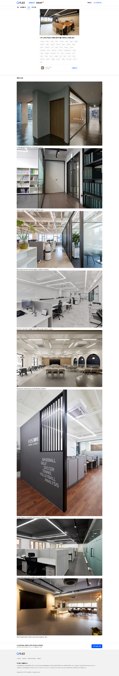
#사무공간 (67, 53)
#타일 (71, 47)
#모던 (56, 41)
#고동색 (68, 44)
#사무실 (42, 41)
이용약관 (24, 658)
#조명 (41, 53)
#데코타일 (42, 50)
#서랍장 (56, 56)
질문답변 (39, 2)
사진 (28, 7)
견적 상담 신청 (97, 646)
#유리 (74, 56)
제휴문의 (89, 2)
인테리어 (32, 3)
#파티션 (42, 59)
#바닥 (61, 47)
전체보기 (74, 68)
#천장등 (47, 53)
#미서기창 (69, 59)
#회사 (47, 41)
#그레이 (62, 41)
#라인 (62, 53)
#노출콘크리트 (67, 50)
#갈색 (63, 44)
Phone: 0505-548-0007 (56, 665)
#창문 (63, 59)
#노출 (74, 50)
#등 (58, 53)
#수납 (51, 56)
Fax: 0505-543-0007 (66, 665)
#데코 (48, 50)
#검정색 (52, 44)
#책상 (46, 56)
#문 (60, 56)
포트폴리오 (23, 7)
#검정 (47, 44)
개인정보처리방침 (31, 658)
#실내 (73, 44)
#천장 (41, 47)
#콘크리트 (54, 50)
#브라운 (58, 44)
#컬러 (71, 41)
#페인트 (66, 47)
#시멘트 (60, 50)
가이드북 (33, 7)
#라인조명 (53, 53)
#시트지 (58, 59)
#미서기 (75, 59)
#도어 (69, 56)
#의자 (41, 56)
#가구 (73, 53)
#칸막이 (48, 59)
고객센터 (19, 658)
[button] (100, 83)
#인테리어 (47, 47)
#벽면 (56, 47)
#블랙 (76, 41)
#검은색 (42, 44)
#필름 (53, 59)
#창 (41, 62)
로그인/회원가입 (97, 2)
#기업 (52, 41)
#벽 (52, 47)
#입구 (64, 56)
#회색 (66, 41)
